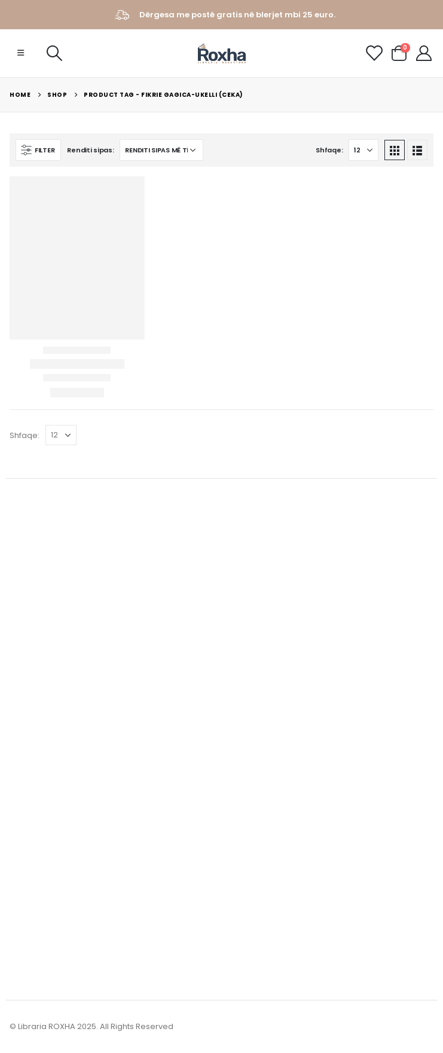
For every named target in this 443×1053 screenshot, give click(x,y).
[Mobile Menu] (21, 53)
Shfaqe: (329, 150)
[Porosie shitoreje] (161, 150)
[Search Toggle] (54, 53)
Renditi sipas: (90, 150)
